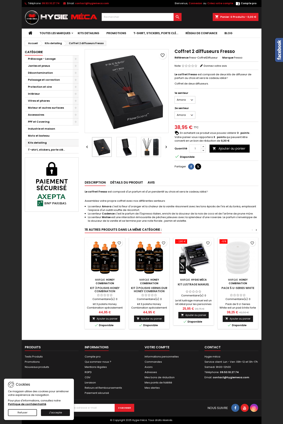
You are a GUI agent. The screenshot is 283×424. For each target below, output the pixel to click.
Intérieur (34, 94)
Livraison (90, 382)
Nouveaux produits (37, 367)
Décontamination (40, 73)
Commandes (153, 362)
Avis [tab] (151, 182)
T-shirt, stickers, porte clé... (155, 33)
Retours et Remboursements (103, 388)
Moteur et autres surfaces (46, 108)
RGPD (88, 372)
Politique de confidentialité (27, 404)
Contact (213, 347)
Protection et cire (40, 87)
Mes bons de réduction (160, 377)
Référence (182, 58)
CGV (87, 377)
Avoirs (149, 367)
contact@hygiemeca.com (92, 3)
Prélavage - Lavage (42, 59)
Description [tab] (95, 182)
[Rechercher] (142, 17)
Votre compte (157, 347)
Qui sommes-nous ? (98, 362)
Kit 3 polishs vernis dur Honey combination (149, 289)
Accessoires (36, 115)
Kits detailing (88, 33)
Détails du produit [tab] (126, 182)
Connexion (195, 3)
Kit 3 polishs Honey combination (104, 289)
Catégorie (34, 52)
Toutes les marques (55, 33)
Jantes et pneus (39, 66)
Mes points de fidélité (158, 382)
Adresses (151, 372)
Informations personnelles (162, 356)
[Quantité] (195, 149)
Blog (228, 33)
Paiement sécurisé (97, 393)
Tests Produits (34, 356)
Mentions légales (96, 367)
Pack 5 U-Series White (237, 288)
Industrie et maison (41, 129)
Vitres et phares (39, 101)
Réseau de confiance (201, 33)
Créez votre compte (220, 3)
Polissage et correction (44, 80)
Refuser (23, 412)
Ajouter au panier (228, 148)
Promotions (116, 33)
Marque (227, 58)
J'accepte (55, 412)
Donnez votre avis (215, 66)
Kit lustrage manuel (193, 284)
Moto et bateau (39, 136)
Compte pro (93, 356)
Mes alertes (152, 388)
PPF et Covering (39, 122)
